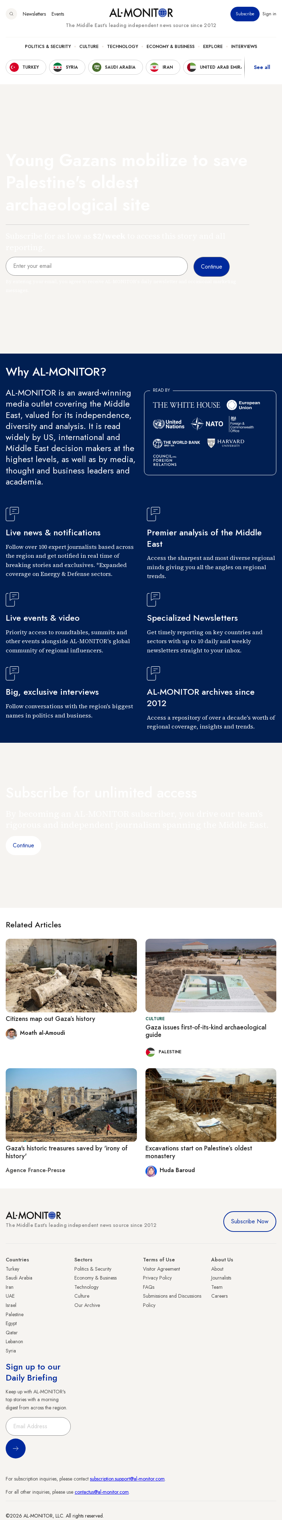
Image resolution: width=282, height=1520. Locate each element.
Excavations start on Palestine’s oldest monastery (198, 1152)
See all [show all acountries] (262, 67)
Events (58, 13)
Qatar (12, 1332)
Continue (23, 845)
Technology (122, 46)
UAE (10, 1295)
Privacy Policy (157, 1277)
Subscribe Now (249, 1221)
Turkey (12, 1268)
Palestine (14, 1314)
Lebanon (14, 1341)
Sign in (269, 14)
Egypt (11, 1323)
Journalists (221, 1277)
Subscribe (245, 14)
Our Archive (87, 1305)
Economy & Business (171, 46)
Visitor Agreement (161, 1268)
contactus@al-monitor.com (102, 1491)
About (217, 1268)
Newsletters (34, 13)
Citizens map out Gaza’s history (50, 1018)
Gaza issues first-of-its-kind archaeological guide (205, 1031)
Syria (11, 1350)
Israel (11, 1305)
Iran (10, 1287)
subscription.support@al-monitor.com (127, 1478)
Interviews (244, 46)
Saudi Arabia (19, 1277)
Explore (213, 46)
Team (217, 1287)
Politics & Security (48, 46)
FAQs (148, 1287)
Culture (89, 46)
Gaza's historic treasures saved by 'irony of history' (67, 1152)
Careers (219, 1295)
